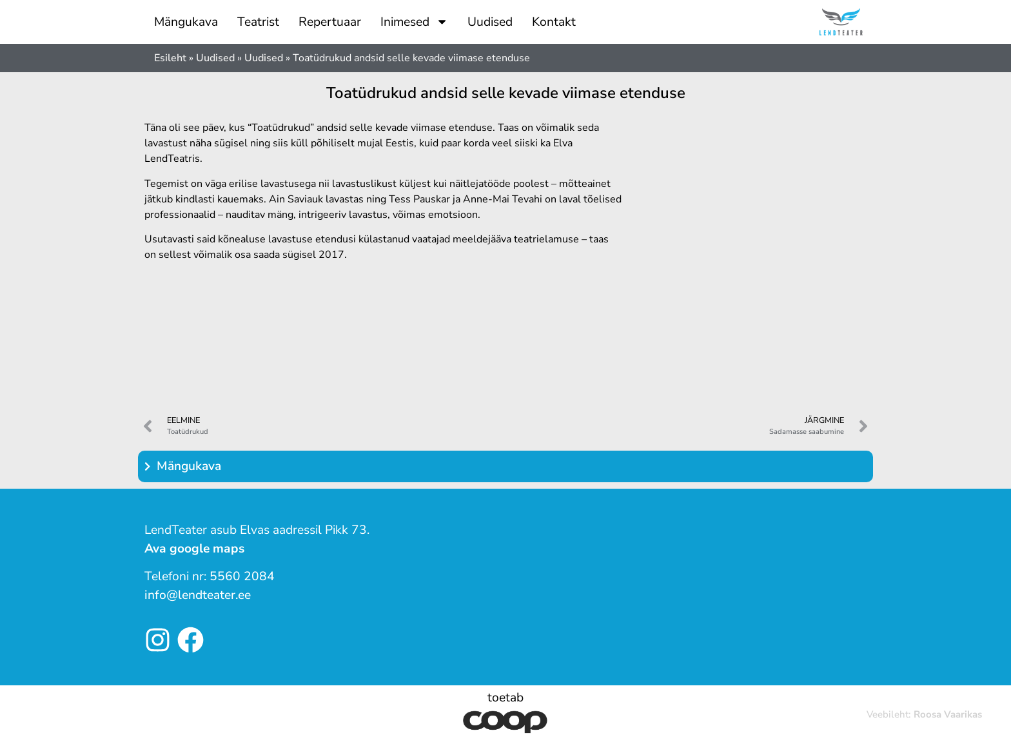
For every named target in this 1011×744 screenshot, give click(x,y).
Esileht (170, 58)
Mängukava (186, 22)
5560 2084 (242, 576)
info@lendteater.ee (197, 595)
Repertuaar (330, 22)
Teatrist (258, 22)
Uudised (490, 22)
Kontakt (554, 22)
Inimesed (414, 21)
